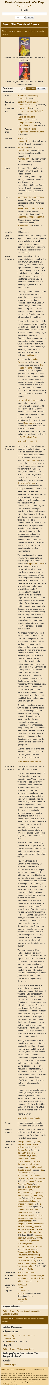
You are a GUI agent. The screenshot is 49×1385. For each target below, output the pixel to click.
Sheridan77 (30, 1238)
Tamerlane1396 (24, 1252)
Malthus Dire (23, 1209)
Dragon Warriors (31, 460)
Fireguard (22, 1184)
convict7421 (23, 1158)
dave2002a (31, 1167)
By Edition (41, 89)
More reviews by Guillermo (29, 761)
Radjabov (22, 1229)
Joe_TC (41, 1195)
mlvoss (21, 1215)
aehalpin (21, 1141)
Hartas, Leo (23, 147)
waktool (31, 1266)
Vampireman (31, 1263)
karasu (20, 1287)
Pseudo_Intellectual (34, 1226)
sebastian (39, 1235)
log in (11, 31)
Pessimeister (38, 1224)
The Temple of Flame (27, 400)
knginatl (30, 1204)
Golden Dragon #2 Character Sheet (18, 1349)
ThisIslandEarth (33, 1278)
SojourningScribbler (26, 1243)
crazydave (33, 1158)
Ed (32, 1175)
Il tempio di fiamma (26, 122)
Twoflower (22, 1260)
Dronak (28, 1170)
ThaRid (35, 1252)
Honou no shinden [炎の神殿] (30, 111)
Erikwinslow (39, 1178)
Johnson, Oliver (25, 141)
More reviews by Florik (27, 441)
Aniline (35, 1144)
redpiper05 (31, 1229)
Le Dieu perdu (24, 108)
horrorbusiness (24, 1195)
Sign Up (20, 5)
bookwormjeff (23, 1156)
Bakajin (21, 1272)
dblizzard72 (30, 1272)
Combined (31, 89)
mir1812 (30, 1212)
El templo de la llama (27, 125)
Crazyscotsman (24, 1161)
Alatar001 (30, 1141)
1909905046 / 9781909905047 (31, 217)
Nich (40, 1218)
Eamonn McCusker (26, 1173)
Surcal (20, 1302)
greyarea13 (22, 1190)
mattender (22, 1212)
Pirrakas (21, 1226)
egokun (30, 1178)
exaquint (30, 1181)
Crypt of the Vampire (26, 483)
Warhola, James (25, 159)
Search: (24, 10)
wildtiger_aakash (25, 1281)
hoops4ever (38, 1192)
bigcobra (31, 1153)
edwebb (37, 1175)
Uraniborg (31, 1260)
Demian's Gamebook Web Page (24, 2)
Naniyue (39, 1215)
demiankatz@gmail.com (8, 1384)
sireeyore (22, 1240)
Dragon (10, 1341)
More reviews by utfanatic (29, 1118)
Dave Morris (28, 423)
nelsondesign (23, 1218)
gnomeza (36, 1187)
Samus (41, 1232)
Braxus (33, 1156)
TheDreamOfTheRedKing (29, 1255)
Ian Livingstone (32, 355)
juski (19, 1198)
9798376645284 (25, 225)
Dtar (42, 1170)
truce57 (38, 1258)
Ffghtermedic (23, 1275)
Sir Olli (39, 1238)
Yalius (24, 1269)
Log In (28, 5)
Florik (29, 1184)
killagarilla (34, 1201)
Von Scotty (22, 1266)
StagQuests (28, 1249)
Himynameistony (25, 1192)
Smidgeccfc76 (33, 1240)
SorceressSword (25, 1246)
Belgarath (22, 1153)
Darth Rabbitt (33, 1164)
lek (26, 1206)
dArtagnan (22, 1164)
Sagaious (22, 1278)
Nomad (33, 1275)
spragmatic (38, 1246)
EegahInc (22, 1178)
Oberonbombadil (25, 1221)
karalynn (37, 1198)
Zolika (30, 1269)
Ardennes (22, 1147)
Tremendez (29, 1258)
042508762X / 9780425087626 (31, 197)
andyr (37, 1141)
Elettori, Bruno (24, 150)
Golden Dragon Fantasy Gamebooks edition (22, 1311)
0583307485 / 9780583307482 (31, 208)
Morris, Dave (23, 138)
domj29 (21, 1170)
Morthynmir (29, 1215)
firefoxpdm (39, 1181)
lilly (29, 1206)
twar (43, 1278)
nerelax (33, 1218)
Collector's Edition (10, 1314)
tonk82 (20, 1258)
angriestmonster (24, 1144)
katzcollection (23, 1201)
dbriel (39, 1167)
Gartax (28, 1187)
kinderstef (22, 1204)
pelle (30, 1224)
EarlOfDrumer (24, 1175)
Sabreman (32, 1232)
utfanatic (21, 1263)
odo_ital (41, 1275)
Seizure (21, 1238)
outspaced (22, 1224)
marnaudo (34, 1209)
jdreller (34, 1195)
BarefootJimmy (24, 1150)
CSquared (36, 1161)
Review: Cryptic (9, 1364)
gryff (30, 1190)
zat (37, 1281)
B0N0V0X (36, 1147)
